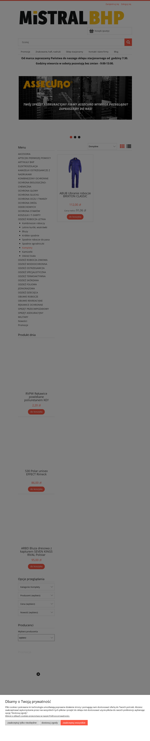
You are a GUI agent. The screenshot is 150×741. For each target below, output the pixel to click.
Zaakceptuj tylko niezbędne (22, 722)
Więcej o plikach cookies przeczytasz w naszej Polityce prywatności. (37, 715)
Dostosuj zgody (49, 722)
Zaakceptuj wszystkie (74, 722)
